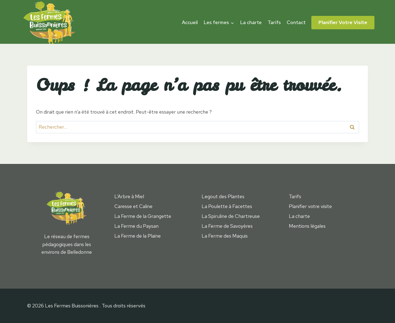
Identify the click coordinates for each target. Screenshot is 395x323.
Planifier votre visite (342, 22)
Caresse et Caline (133, 206)
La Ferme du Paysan (136, 226)
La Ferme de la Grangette (142, 216)
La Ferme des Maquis (225, 236)
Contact (296, 22)
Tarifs (274, 22)
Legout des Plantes (223, 196)
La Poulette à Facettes (227, 206)
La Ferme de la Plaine (137, 236)
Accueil (190, 22)
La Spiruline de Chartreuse (231, 216)
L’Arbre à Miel (129, 196)
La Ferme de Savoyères (227, 226)
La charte (251, 22)
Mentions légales (307, 226)
